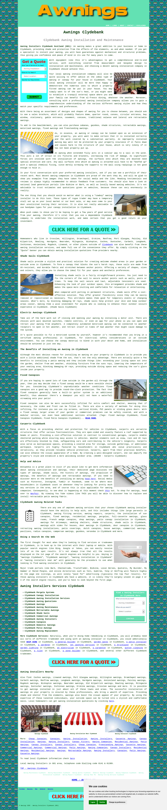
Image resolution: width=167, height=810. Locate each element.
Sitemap (22, 789)
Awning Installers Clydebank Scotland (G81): (46, 46)
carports (124, 429)
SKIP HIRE (31, 642)
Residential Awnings (126, 742)
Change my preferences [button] (117, 802)
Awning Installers (101, 739)
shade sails (90, 301)
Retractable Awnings (79, 751)
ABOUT (122, 25)
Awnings (41, 742)
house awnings (112, 528)
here (111, 701)
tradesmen (53, 639)
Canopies (55, 739)
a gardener (44, 645)
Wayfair (35, 494)
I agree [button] (93, 802)
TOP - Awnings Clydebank (34, 768)
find (28, 677)
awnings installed (40, 689)
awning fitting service (68, 514)
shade (139, 284)
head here (90, 479)
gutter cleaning (134, 648)
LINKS (114, 25)
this (107, 491)
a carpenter (99, 648)
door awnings (87, 525)
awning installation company (79, 74)
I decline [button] (102, 802)
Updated (42, 789)
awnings (82, 159)
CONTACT (130, 25)
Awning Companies (102, 742)
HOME (108, 25)
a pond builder (71, 651)
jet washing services (82, 645)
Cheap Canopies (38, 739)
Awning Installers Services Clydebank (52, 586)
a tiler (38, 651)
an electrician (65, 648)
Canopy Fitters (80, 742)
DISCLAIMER (141, 25)
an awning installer (90, 639)
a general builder (65, 642)
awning (80, 46)
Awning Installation (75, 739)
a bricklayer (121, 645)
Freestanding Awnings (111, 745)
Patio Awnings (77, 748)
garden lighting (29, 648)
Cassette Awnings (126, 739)
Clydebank (107, 244)
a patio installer (136, 642)
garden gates (101, 642)
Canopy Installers (42, 745)
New (36, 789)
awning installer (137, 508)
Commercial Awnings (31, 748)
